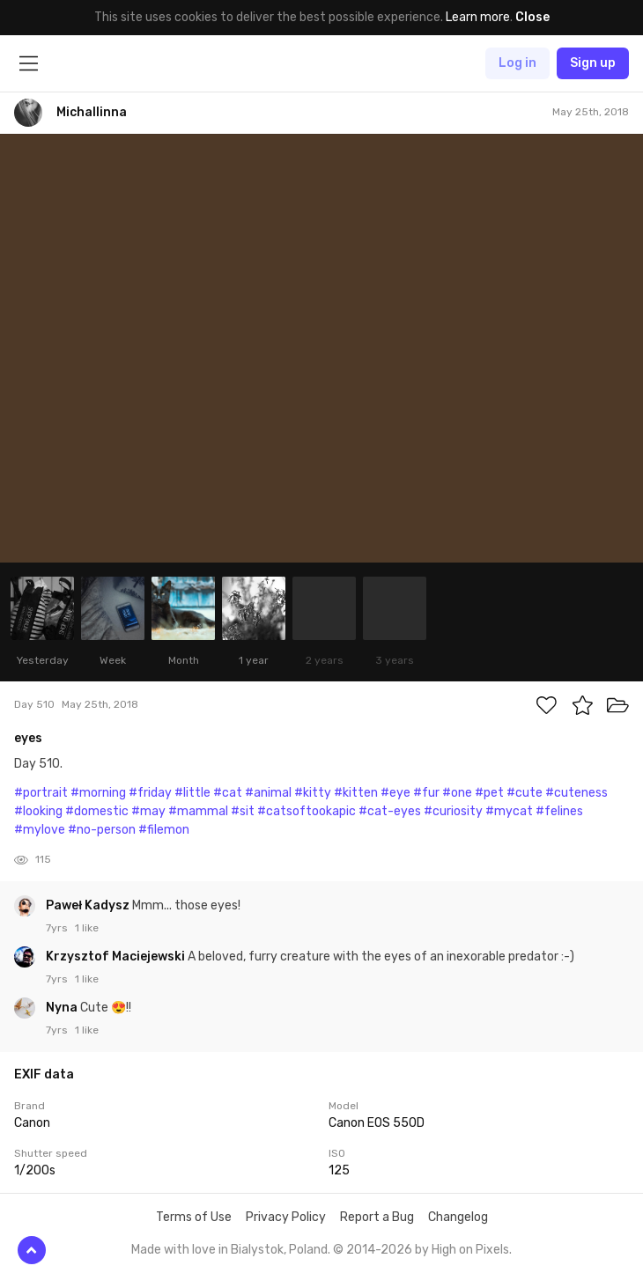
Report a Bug (377, 1217)
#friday (150, 792)
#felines (559, 811)
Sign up (593, 62)
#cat (227, 792)
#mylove (39, 829)
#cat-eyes (389, 811)
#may (148, 811)
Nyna (63, 1007)
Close (532, 17)
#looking (38, 811)
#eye (395, 792)
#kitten (356, 792)
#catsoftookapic (306, 811)
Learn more (478, 17)
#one (457, 792)
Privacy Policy (286, 1217)
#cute (524, 792)
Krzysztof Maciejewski (117, 956)
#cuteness (576, 792)
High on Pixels (470, 1249)
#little (192, 792)
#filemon (163, 829)
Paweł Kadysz (89, 905)
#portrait (41, 792)
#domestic (97, 811)
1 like (87, 928)
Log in (517, 62)
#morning (98, 792)
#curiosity (453, 811)
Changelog (458, 1217)
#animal (268, 792)
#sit (243, 811)
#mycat (509, 811)
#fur (426, 792)
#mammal (198, 811)
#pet (489, 792)
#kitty (312, 792)
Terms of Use (194, 1217)
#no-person (102, 829)
